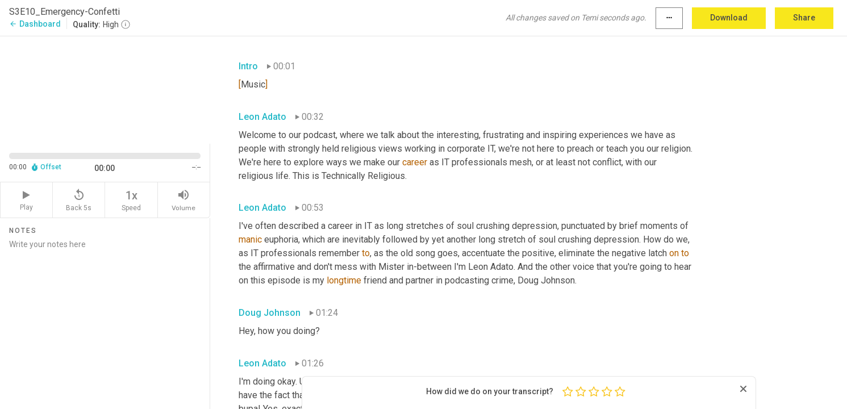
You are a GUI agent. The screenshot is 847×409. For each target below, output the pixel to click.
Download (729, 17)
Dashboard (35, 23)
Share (804, 17)
